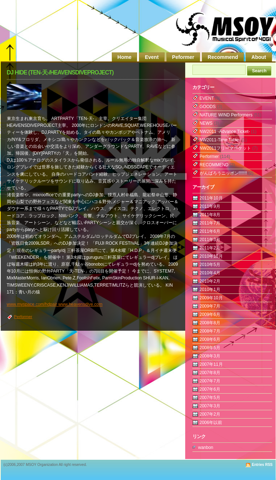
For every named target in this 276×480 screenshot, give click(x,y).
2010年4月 (210, 272)
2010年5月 (210, 264)
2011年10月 (211, 198)
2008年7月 (210, 331)
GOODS (208, 106)
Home (125, 57)
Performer (23, 316)
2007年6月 (210, 389)
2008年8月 (210, 322)
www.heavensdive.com (80, 304)
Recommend (223, 57)
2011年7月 (210, 223)
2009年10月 (211, 297)
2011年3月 (210, 239)
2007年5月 (210, 397)
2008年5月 (210, 347)
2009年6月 (210, 314)
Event (151, 57)
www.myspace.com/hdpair (33, 304)
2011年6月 (210, 231)
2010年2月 (210, 281)
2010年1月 (210, 289)
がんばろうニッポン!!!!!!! (223, 173)
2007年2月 (210, 414)
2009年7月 (210, 306)
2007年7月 (210, 380)
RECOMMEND (214, 164)
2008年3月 (210, 356)
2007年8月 (210, 372)
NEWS (206, 123)
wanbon (205, 447)
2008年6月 (210, 339)
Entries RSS (262, 465)
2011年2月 (210, 247)
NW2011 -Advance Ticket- (225, 131)
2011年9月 (210, 206)
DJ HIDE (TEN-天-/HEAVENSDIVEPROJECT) (60, 72)
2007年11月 (211, 364)
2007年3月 (210, 405)
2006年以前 (211, 422)
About (258, 57)
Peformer (183, 57)
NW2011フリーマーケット (225, 148)
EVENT (207, 98)
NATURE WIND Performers (226, 114)
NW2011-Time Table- (220, 139)
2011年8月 (210, 214)
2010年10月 (211, 256)
